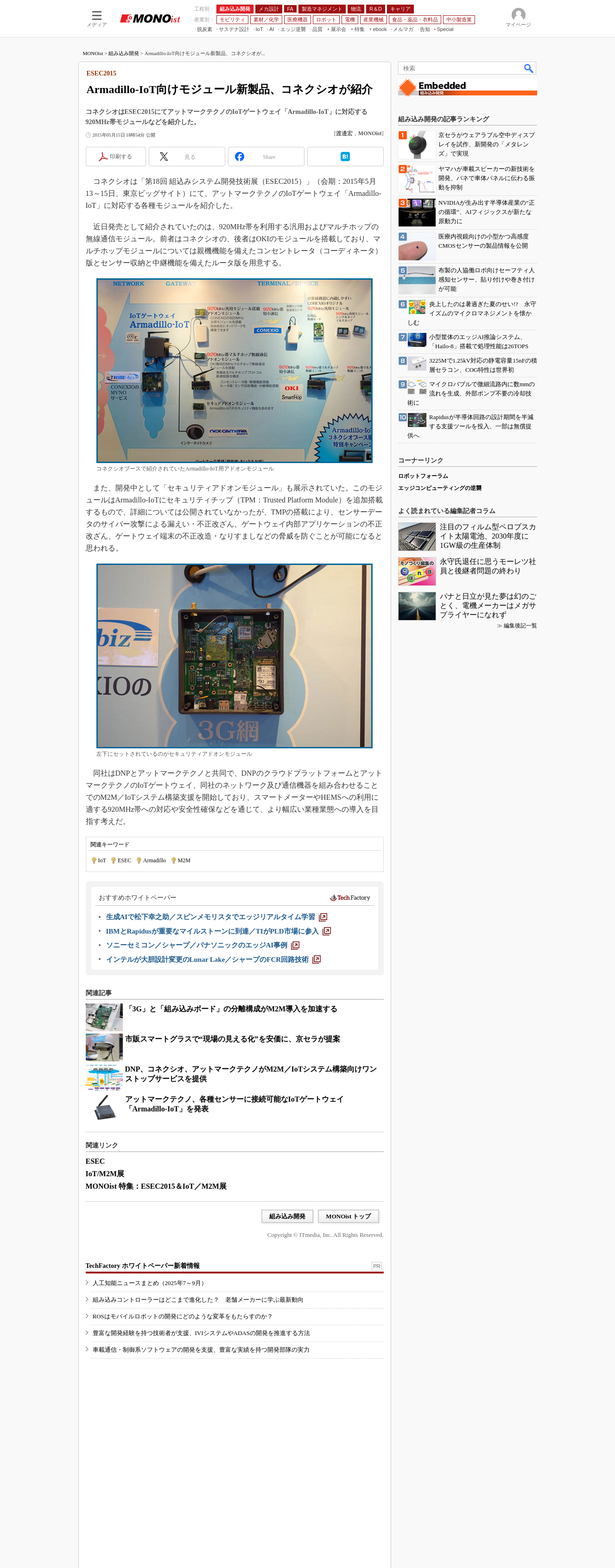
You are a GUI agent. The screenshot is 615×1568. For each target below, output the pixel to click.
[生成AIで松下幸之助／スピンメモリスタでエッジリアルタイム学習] (217, 917)
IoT (102, 860)
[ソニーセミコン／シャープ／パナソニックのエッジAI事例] (203, 945)
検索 (529, 68)
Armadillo (154, 860)
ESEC (124, 860)
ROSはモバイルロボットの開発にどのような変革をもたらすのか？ (183, 1316)
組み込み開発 (123, 53)
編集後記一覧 (520, 625)
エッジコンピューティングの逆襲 (440, 488)
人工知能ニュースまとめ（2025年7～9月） (150, 1282)
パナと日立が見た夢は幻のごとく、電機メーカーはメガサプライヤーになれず (488, 605)
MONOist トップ (348, 1216)
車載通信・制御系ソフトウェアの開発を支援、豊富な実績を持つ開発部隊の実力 (201, 1349)
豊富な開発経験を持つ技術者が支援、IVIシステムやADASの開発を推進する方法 (201, 1333)
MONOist (93, 53)
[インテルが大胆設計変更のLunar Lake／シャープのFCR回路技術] (213, 959)
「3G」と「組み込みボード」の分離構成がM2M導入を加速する (231, 1009)
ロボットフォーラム (423, 476)
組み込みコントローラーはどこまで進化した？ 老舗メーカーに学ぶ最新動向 (198, 1299)
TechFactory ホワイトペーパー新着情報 (143, 1265)
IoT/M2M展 (105, 1174)
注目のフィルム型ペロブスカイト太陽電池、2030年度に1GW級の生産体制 (488, 536)
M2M (184, 860)
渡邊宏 (344, 133)
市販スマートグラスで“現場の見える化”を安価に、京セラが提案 (232, 1039)
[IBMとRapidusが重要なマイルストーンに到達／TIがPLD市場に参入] (218, 931)
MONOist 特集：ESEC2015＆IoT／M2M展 (156, 1186)
